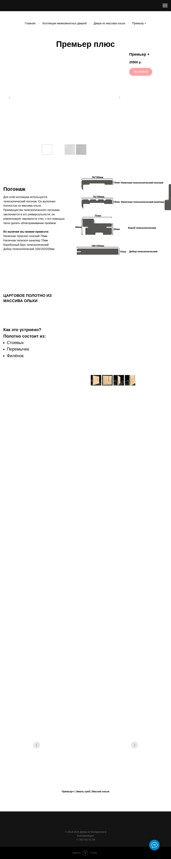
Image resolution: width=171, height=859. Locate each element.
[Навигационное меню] (165, 5)
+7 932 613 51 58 (85, 839)
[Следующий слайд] (119, 97)
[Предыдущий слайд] (9, 97)
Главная (30, 23)
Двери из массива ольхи (109, 23)
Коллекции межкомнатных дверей (64, 23)
